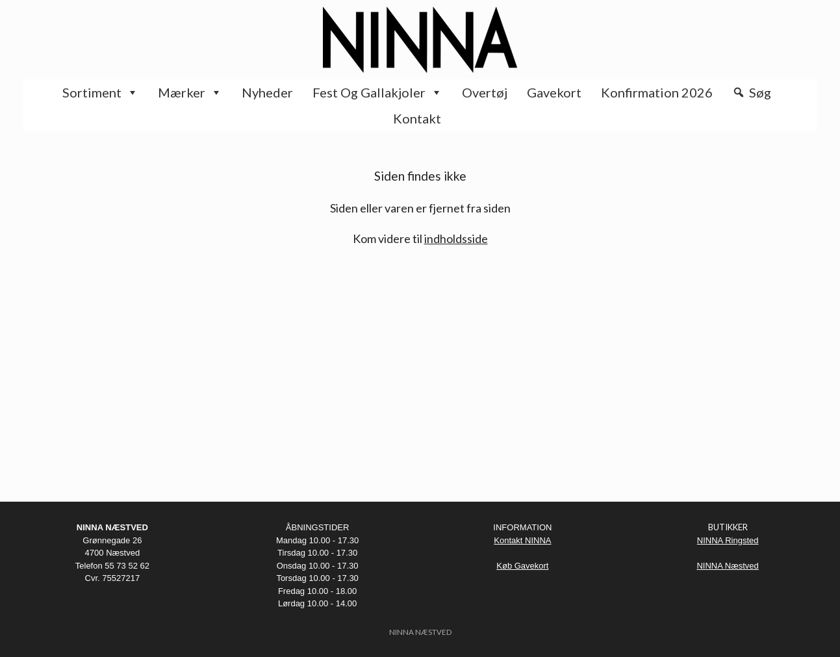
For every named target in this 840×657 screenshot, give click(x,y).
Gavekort (554, 92)
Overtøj (484, 92)
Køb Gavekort (522, 566)
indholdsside (456, 238)
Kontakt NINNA (522, 540)
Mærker (190, 92)
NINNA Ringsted (728, 540)
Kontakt (417, 118)
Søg (760, 92)
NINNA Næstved (727, 566)
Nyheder (267, 92)
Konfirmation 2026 (657, 92)
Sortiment (100, 92)
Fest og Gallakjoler (377, 92)
